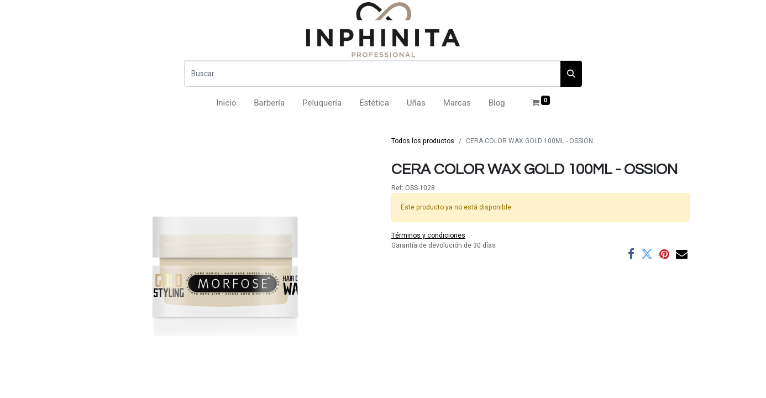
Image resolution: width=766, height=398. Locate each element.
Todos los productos (422, 141)
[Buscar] (372, 74)
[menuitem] (226, 103)
